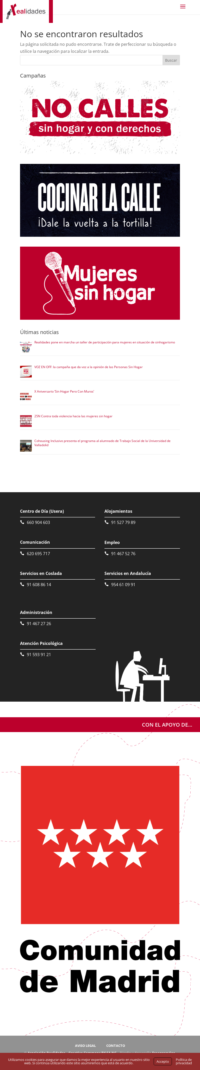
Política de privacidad (184, 1061)
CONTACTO (115, 1045)
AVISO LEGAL (85, 1045)
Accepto (163, 1061)
